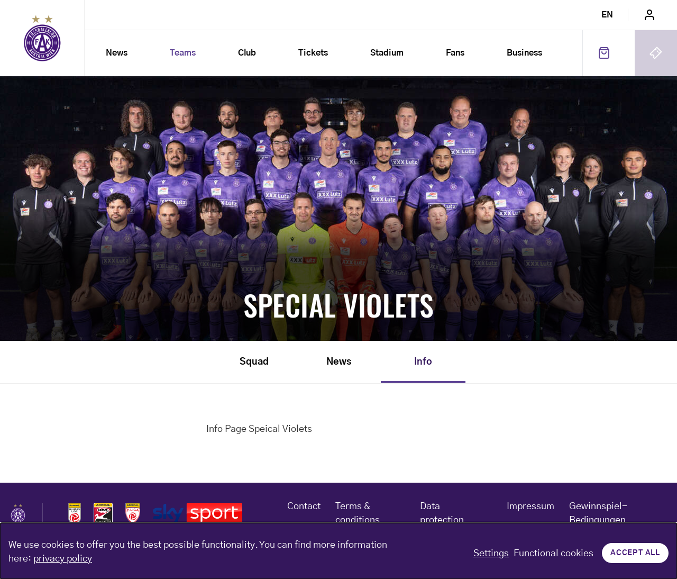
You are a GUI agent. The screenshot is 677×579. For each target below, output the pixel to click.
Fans (455, 53)
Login (649, 14)
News (116, 53)
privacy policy (62, 559)
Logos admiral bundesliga (74, 513)
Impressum (530, 506)
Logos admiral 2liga (132, 513)
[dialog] (338, 551)
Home (42, 38)
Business (524, 53)
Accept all (635, 553)
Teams (183, 53)
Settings (491, 553)
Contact (304, 506)
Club (247, 53)
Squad (254, 362)
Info (423, 362)
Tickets (313, 53)
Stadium (387, 53)
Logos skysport (197, 513)
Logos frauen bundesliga (103, 513)
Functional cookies (553, 553)
